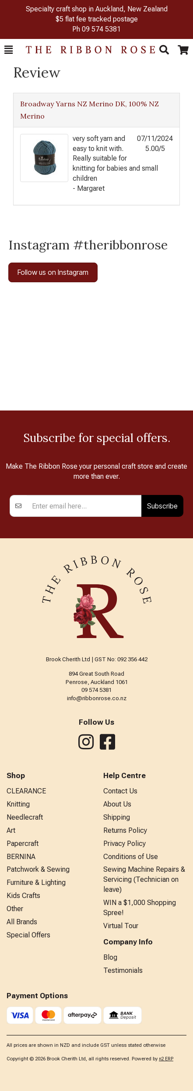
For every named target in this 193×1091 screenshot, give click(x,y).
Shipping (116, 817)
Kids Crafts (23, 895)
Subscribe (162, 506)
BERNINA (21, 856)
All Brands (22, 922)
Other (15, 909)
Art (11, 830)
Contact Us (120, 791)
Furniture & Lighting (36, 882)
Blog (110, 957)
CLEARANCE (26, 791)
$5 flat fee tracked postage (97, 19)
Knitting (18, 804)
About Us (117, 804)
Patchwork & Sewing (38, 869)
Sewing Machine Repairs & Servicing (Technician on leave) (144, 879)
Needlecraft (25, 817)
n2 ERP (166, 1058)
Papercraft (23, 843)
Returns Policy (125, 830)
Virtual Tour (120, 926)
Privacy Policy (124, 843)
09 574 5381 (101, 29)
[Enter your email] (84, 506)
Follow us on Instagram (53, 272)
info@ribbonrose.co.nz (96, 698)
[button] (8, 50)
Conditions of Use (130, 856)
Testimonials (123, 970)
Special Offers (28, 935)
